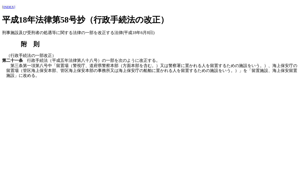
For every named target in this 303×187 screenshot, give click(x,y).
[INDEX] (8, 7)
